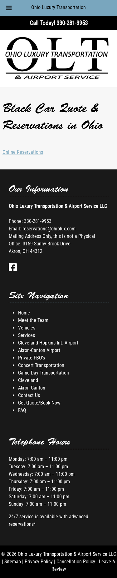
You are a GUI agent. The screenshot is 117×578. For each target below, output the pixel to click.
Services (26, 335)
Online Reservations (22, 152)
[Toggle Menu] (9, 8)
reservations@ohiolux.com (49, 229)
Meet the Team (33, 320)
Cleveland (28, 380)
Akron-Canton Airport (39, 350)
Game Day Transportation (43, 373)
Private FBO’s (31, 358)
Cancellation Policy (75, 562)
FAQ (22, 410)
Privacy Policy (39, 562)
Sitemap (12, 562)
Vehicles (26, 328)
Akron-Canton (31, 388)
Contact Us (29, 395)
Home (24, 313)
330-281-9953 (37, 221)
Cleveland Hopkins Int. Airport (48, 343)
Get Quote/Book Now (39, 403)
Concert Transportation (41, 365)
